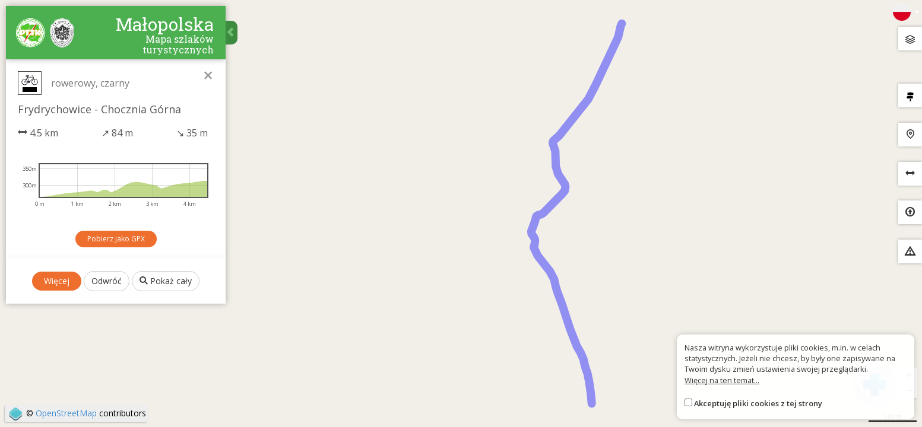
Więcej (56, 280)
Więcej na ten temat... (722, 380)
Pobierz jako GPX (116, 239)
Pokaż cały (166, 280)
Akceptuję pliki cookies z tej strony (758, 403)
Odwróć (106, 280)
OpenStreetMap (66, 413)
